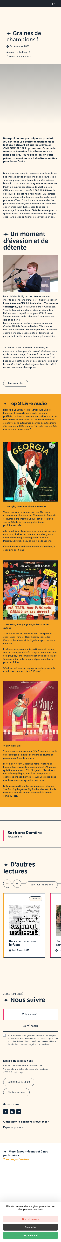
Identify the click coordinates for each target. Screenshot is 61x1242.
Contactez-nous (16, 1095)
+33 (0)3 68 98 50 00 (19, 1085)
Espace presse (13, 1130)
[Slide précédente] (7, 886)
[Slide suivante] (17, 886)
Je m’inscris (30, 1029)
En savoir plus (16, 384)
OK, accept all (30, 1235)
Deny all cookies (30, 1219)
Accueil (10, 52)
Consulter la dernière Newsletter (26, 1124)
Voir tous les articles (41, 887)
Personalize (30, 1227)
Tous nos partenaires (16, 1162)
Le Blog (23, 52)
